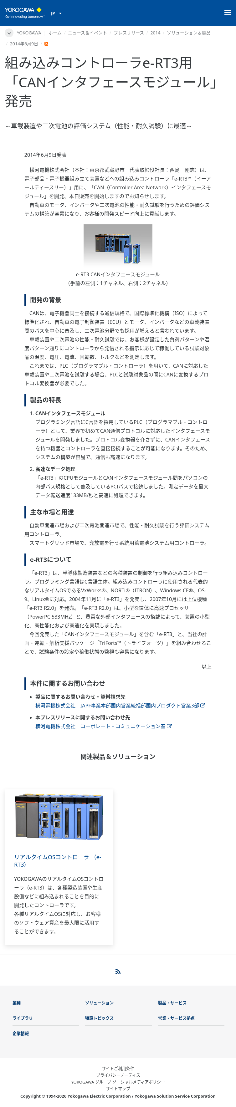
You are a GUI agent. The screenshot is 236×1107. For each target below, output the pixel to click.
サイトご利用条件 (118, 1068)
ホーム (55, 33)
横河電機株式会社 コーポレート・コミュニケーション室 (103, 726)
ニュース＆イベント (87, 33)
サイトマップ (118, 1088)
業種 (17, 1003)
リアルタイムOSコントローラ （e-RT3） (57, 860)
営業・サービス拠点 (176, 1018)
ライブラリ (23, 1018)
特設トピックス (99, 1018)
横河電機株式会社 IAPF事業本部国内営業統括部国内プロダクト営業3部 (120, 705)
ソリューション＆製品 (189, 33)
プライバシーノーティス (118, 1075)
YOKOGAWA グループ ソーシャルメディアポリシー (118, 1082)
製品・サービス (172, 1003)
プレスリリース (129, 33)
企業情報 (21, 1033)
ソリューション (99, 1003)
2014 (155, 33)
